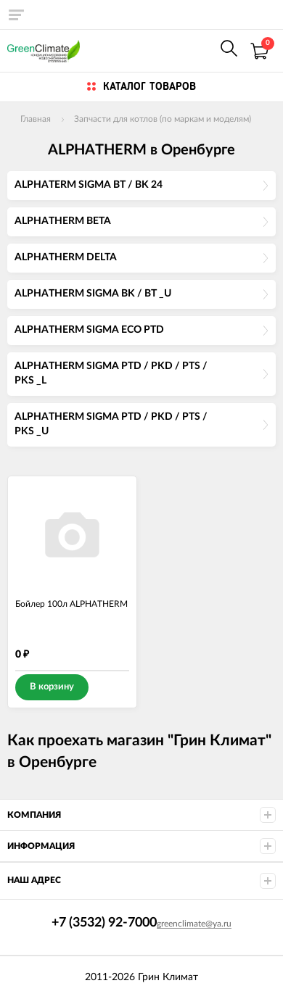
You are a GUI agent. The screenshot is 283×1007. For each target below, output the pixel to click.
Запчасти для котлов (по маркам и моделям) (162, 119)
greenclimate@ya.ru (194, 923)
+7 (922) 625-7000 (197, 50)
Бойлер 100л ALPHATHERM (71, 604)
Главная (35, 119)
